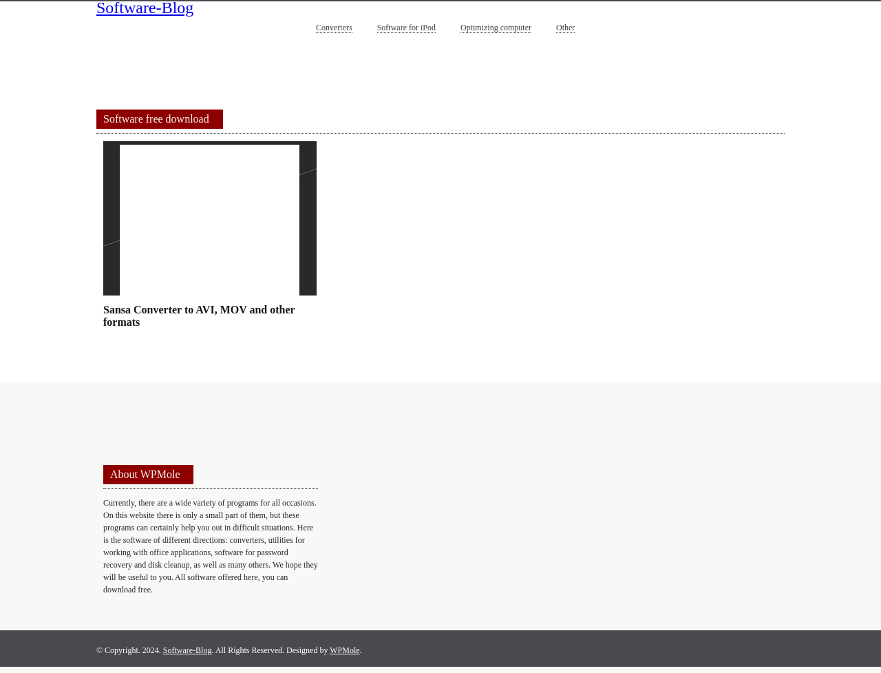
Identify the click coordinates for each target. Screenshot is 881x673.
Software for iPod (406, 27)
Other (565, 27)
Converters (334, 27)
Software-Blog (144, 9)
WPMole (344, 650)
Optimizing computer (495, 27)
